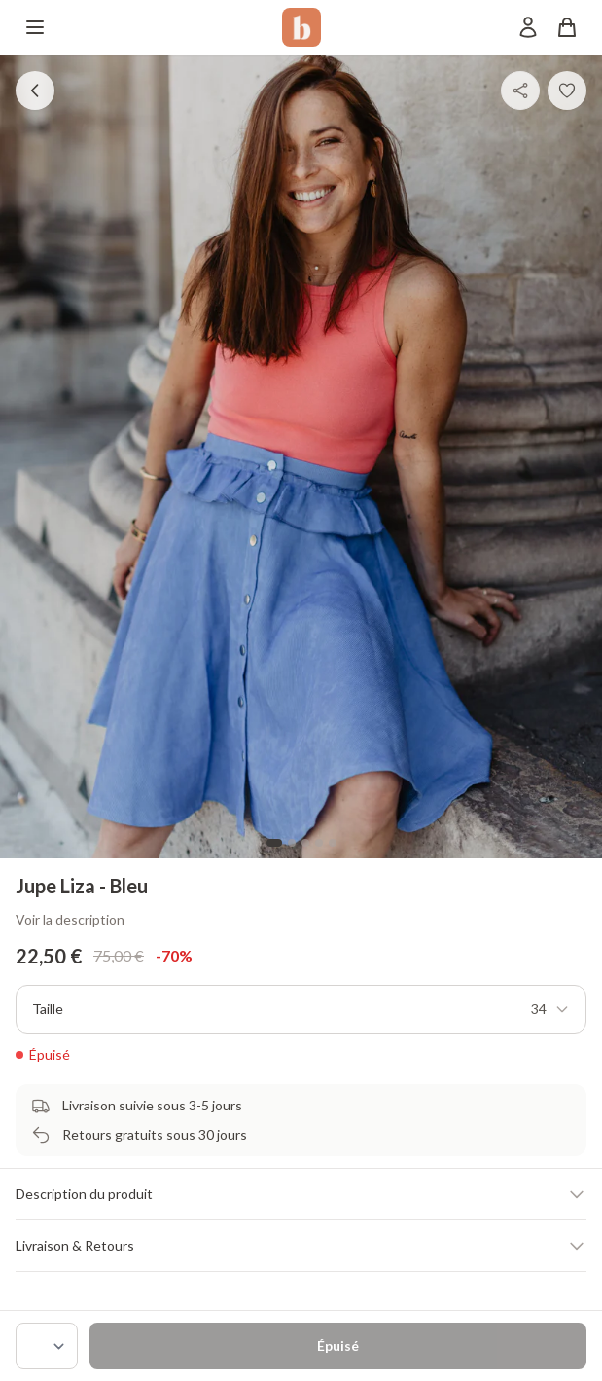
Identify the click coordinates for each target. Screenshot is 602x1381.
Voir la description (70, 919)
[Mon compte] (528, 27)
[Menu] (35, 27)
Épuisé (338, 1345)
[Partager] (520, 90)
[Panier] (567, 27)
